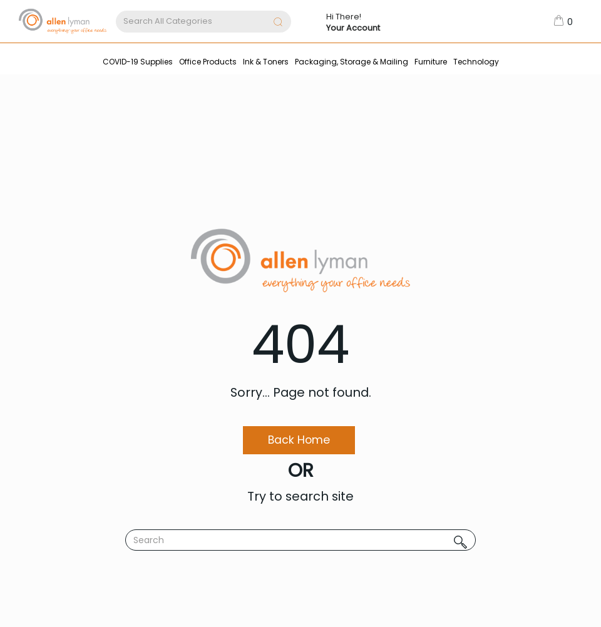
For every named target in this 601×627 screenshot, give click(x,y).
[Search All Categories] (203, 22)
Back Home (299, 439)
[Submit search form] (278, 23)
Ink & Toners (266, 61)
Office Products (208, 61)
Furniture (430, 61)
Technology (476, 61)
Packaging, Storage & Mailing (351, 61)
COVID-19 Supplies (138, 61)
